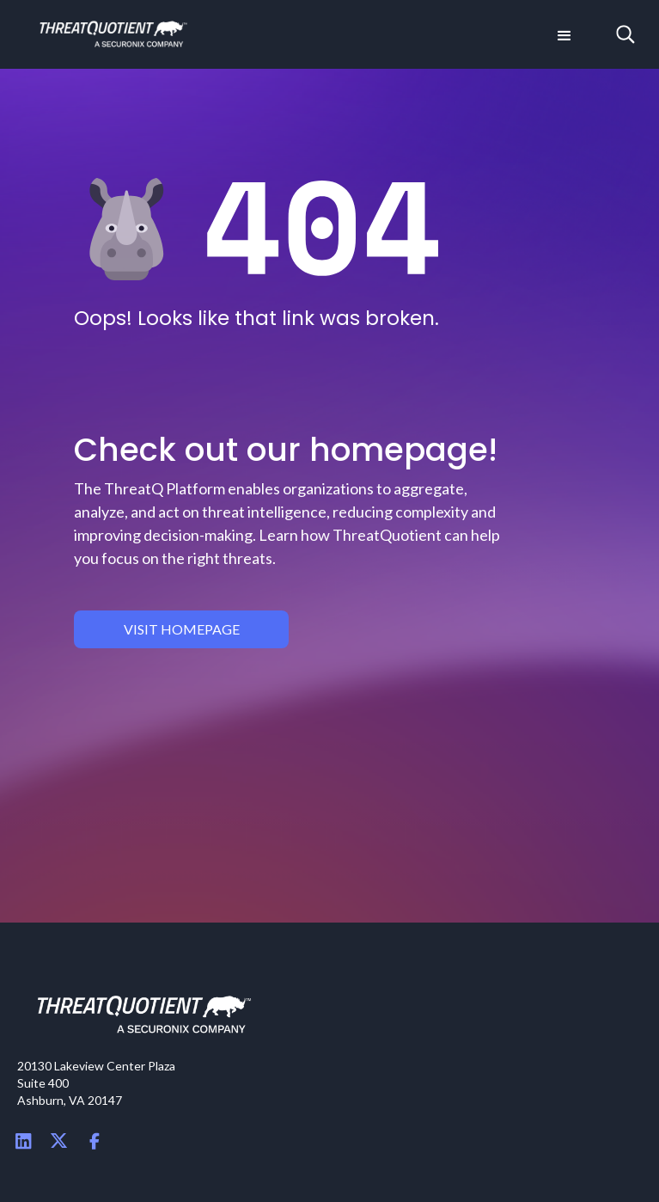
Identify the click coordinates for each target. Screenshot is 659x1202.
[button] (563, 34)
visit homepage (182, 629)
